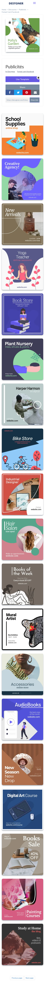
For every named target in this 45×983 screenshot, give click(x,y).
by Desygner (10, 71)
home (4, 10)
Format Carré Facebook (10, 12)
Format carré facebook (25, 71)
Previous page (17, 978)
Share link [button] (34, 100)
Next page (29, 978)
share (22, 87)
